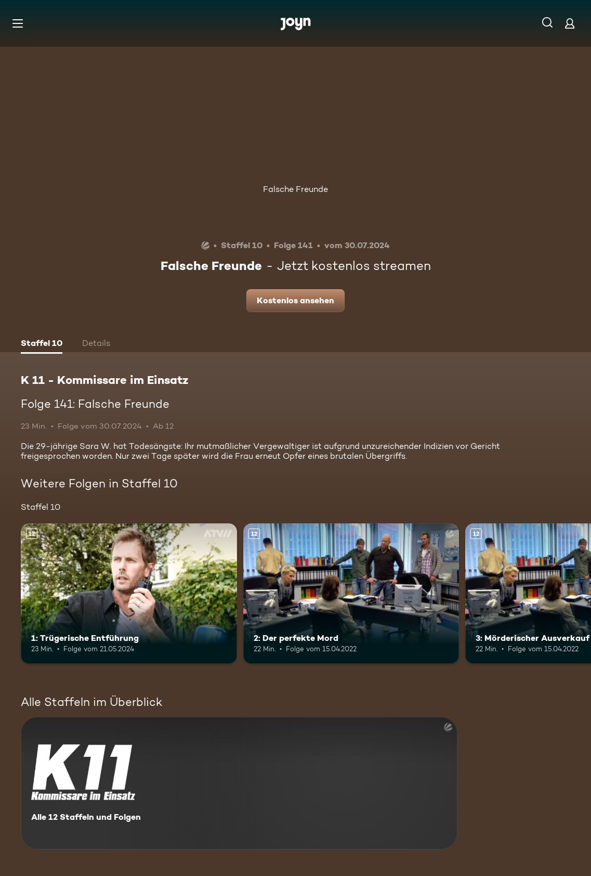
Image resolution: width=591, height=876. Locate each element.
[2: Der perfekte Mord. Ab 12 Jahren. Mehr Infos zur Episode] (351, 593)
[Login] (569, 23)
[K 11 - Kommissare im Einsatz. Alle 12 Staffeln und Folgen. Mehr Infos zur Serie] (239, 783)
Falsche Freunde (295, 189)
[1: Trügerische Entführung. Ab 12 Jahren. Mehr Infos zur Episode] (129, 593)
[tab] (41, 344)
